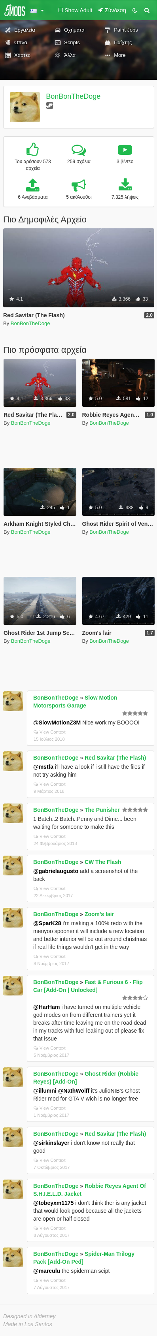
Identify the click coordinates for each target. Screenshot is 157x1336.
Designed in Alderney (29, 1316)
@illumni (45, 1091)
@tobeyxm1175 (53, 1203)
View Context (50, 732)
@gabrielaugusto (55, 871)
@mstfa (43, 767)
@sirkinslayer (51, 1143)
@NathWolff (74, 1091)
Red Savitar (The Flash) (115, 758)
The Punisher (102, 810)
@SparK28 (47, 923)
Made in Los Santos (27, 1324)
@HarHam (46, 1007)
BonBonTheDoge (73, 96)
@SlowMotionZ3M (57, 722)
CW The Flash (103, 862)
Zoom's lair (99, 914)
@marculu (46, 1271)
